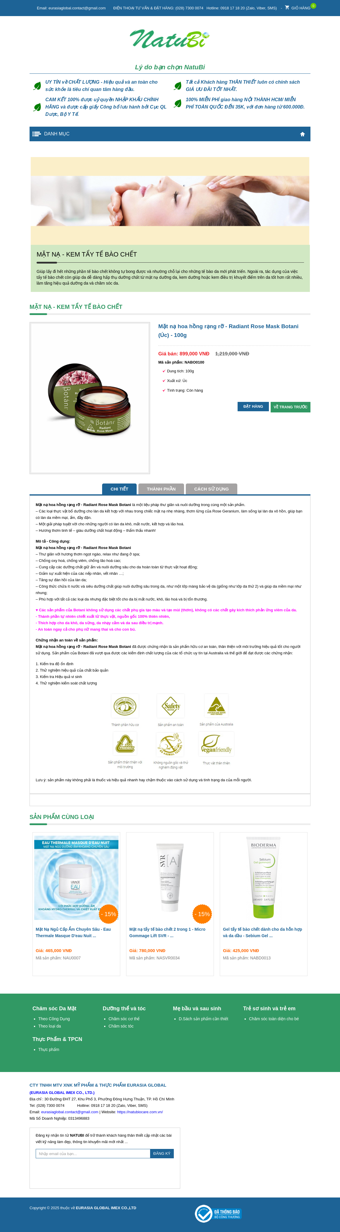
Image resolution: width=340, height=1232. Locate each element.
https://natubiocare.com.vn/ (140, 1112)
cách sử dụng (211, 488)
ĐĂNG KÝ (162, 1153)
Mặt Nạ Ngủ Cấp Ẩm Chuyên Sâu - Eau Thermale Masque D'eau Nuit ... (76, 933)
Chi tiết (119, 488)
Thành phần (161, 488)
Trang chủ (303, 134)
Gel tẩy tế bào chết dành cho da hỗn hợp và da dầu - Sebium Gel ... (263, 933)
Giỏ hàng (297, 6)
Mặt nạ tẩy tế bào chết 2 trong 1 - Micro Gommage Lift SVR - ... (170, 933)
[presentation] (105, 1172)
